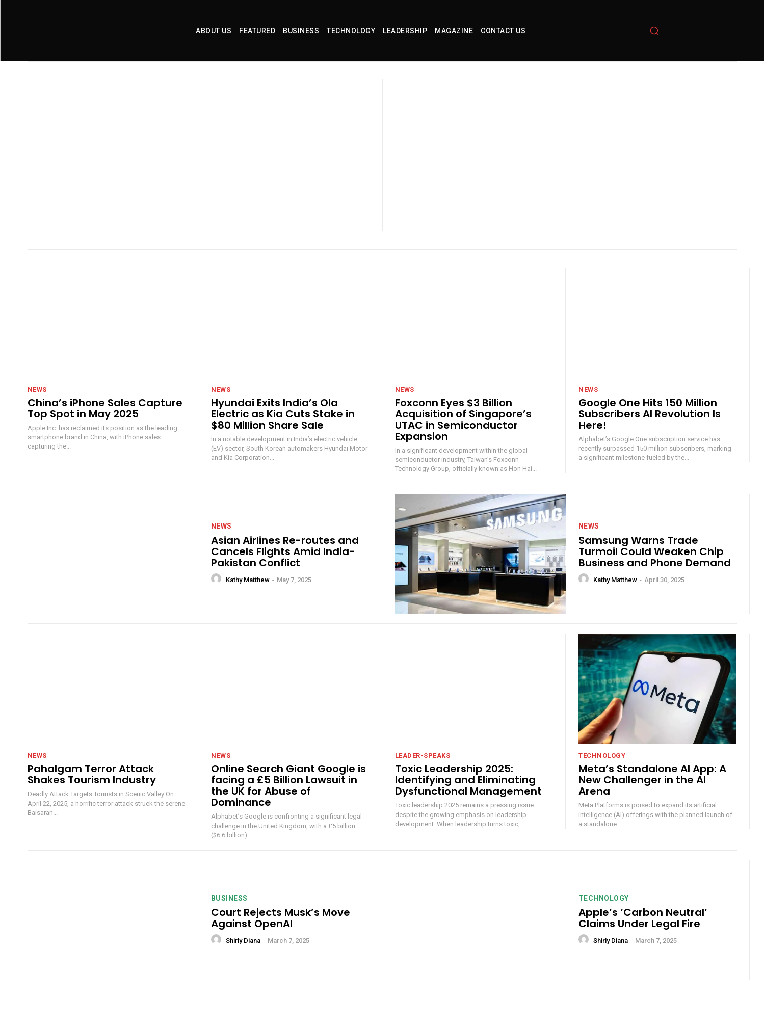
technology (601, 771)
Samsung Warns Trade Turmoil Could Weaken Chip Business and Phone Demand (654, 567)
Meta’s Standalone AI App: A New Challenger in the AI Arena (652, 795)
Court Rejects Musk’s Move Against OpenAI (280, 933)
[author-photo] (217, 594)
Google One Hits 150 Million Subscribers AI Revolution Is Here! (649, 429)
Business (229, 913)
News (37, 405)
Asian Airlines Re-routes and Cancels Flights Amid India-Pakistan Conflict (285, 567)
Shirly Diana (243, 956)
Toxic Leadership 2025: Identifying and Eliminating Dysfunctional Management (468, 795)
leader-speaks (423, 771)
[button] (654, 38)
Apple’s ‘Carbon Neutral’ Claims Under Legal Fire (642, 933)
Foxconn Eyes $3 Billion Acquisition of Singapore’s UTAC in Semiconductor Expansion (463, 435)
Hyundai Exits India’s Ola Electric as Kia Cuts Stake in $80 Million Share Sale (283, 429)
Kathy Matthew (248, 595)
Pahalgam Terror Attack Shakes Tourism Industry (92, 790)
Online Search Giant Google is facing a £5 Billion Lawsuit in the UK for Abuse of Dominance (288, 801)
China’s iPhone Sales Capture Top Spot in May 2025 (105, 424)
